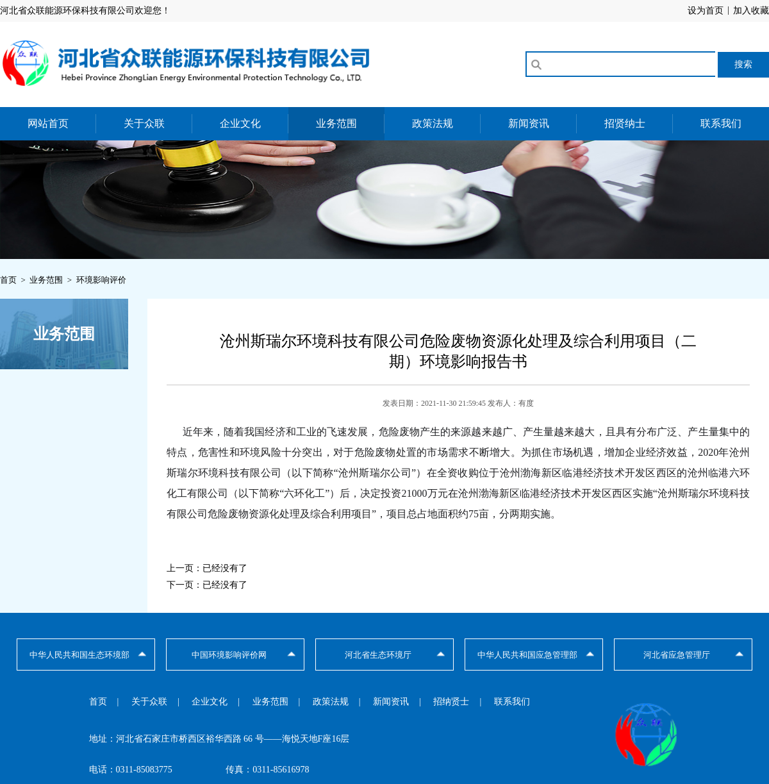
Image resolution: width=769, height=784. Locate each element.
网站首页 (48, 123)
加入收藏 (751, 10)
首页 (98, 701)
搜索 (743, 64)
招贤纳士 (624, 123)
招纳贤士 (451, 701)
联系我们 (720, 123)
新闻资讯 (528, 123)
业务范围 (336, 123)
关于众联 (144, 123)
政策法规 (432, 123)
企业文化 (240, 123)
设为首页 (706, 10)
